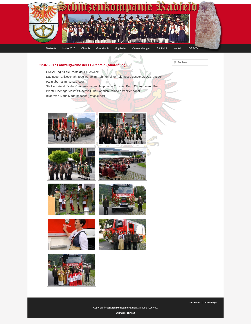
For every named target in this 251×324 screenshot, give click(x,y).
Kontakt (178, 48)
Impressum (194, 302)
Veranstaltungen (141, 48)
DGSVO (193, 48)
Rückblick (162, 48)
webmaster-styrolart (125, 313)
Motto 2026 (68, 48)
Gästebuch (102, 48)
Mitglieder (120, 48)
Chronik (85, 48)
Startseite (50, 48)
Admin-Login (211, 302)
